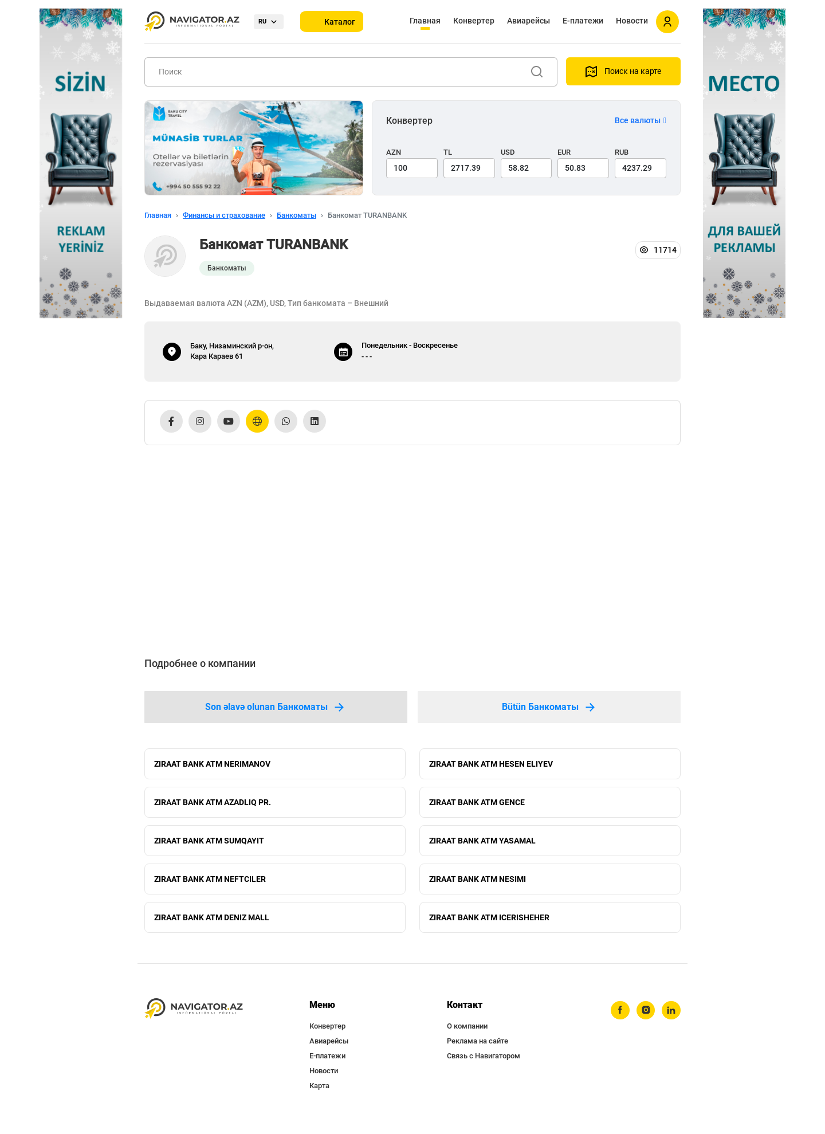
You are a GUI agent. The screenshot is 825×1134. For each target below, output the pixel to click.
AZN (393, 152)
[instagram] (644, 1019)
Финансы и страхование (224, 215)
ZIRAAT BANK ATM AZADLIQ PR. (212, 804)
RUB (621, 152)
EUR (564, 152)
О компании (467, 1034)
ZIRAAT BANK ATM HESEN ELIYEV (491, 764)
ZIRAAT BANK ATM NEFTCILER (210, 884)
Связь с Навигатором (483, 1064)
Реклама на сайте (477, 1049)
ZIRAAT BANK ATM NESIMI (477, 884)
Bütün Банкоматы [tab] (549, 707)
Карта (319, 1094)
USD (508, 152)
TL (447, 152)
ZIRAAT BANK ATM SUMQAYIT (209, 844)
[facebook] (618, 1019)
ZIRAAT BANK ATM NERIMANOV (212, 764)
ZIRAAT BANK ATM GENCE (477, 804)
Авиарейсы (528, 20)
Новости (632, 20)
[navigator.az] (193, 1017)
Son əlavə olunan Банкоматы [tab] (275, 707)
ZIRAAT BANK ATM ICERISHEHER (489, 924)
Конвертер (473, 20)
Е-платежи (583, 20)
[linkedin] (671, 1019)
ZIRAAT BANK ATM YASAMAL (482, 844)
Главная (425, 20)
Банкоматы (296, 215)
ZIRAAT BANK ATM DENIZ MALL (211, 924)
